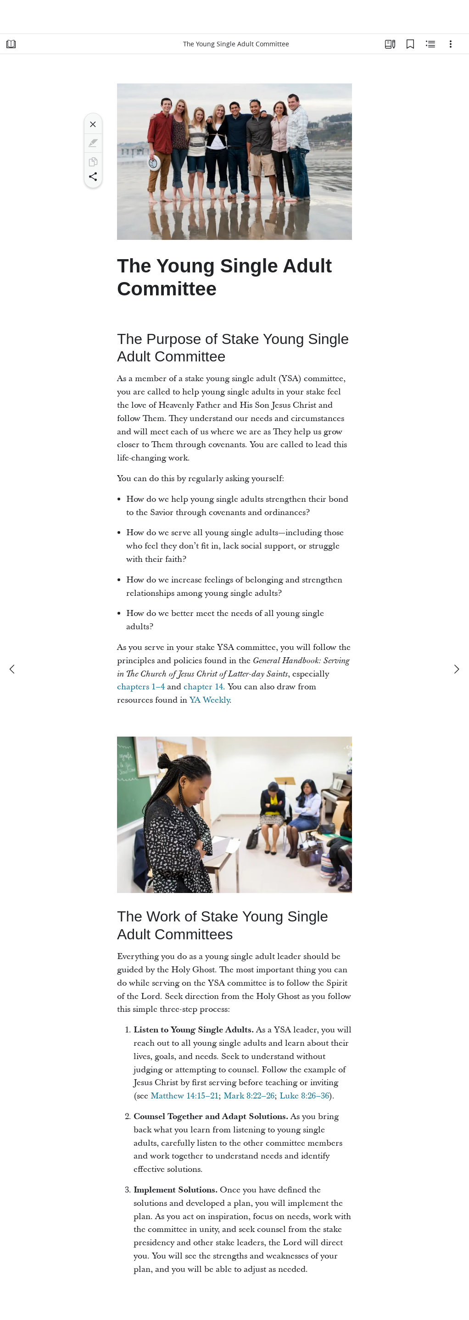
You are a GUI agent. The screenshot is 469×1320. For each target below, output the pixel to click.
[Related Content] (430, 44)
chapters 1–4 (141, 687)
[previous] (13, 669)
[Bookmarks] (410, 44)
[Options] (450, 44)
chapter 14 (203, 687)
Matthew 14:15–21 (184, 1096)
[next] (456, 669)
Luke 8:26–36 (304, 1096)
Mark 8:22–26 (248, 1096)
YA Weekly (209, 700)
